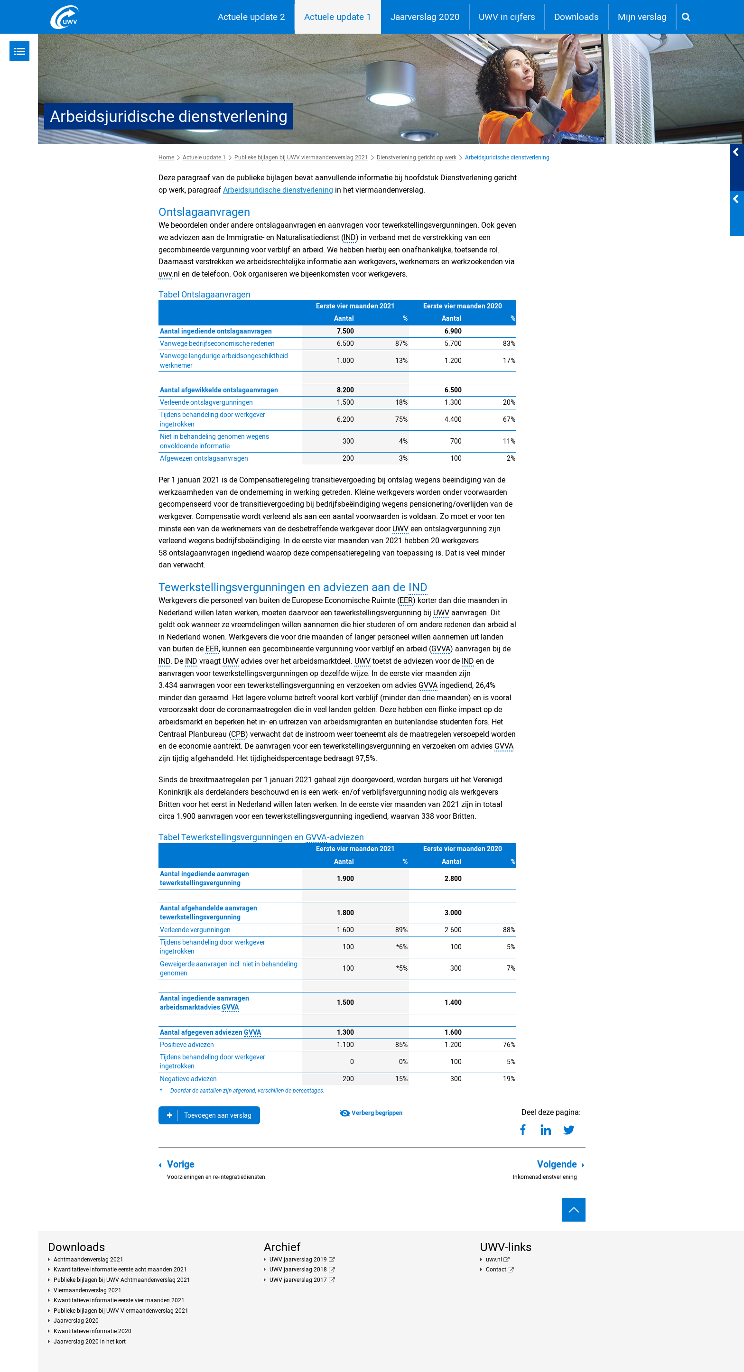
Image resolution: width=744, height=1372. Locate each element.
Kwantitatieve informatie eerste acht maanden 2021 (120, 1269)
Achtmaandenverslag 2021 (88, 1259)
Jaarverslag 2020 (425, 16)
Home (166, 157)
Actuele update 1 (338, 16)
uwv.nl (494, 1259)
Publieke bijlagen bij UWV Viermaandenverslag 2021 (121, 1310)
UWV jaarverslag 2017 (298, 1280)
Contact (496, 1269)
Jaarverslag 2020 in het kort (90, 1341)
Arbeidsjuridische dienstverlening (278, 190)
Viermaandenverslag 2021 (87, 1290)
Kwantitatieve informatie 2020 (92, 1331)
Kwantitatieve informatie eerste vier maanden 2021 (119, 1300)
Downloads (576, 16)
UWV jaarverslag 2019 (298, 1259)
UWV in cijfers (507, 16)
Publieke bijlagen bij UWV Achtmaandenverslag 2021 (122, 1280)
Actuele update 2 (251, 16)
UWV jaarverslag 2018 (298, 1269)
